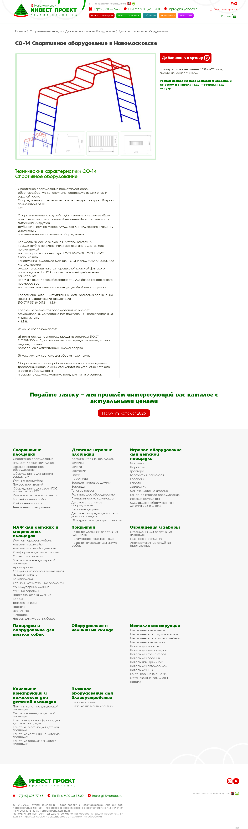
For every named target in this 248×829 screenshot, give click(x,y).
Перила (135, 681)
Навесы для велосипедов (148, 650)
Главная (20, 31)
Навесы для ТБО (141, 669)
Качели (76, 466)
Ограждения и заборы (155, 527)
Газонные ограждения (146, 538)
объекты (150, 15)
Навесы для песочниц (146, 657)
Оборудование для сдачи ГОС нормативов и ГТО (35, 490)
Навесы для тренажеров (148, 654)
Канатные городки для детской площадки (35, 742)
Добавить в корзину (186, 58)
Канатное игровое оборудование (155, 494)
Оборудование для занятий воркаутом (33, 475)
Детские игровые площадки (91, 452)
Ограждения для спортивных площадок (151, 533)
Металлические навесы (147, 630)
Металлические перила (147, 642)
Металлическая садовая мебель (154, 634)
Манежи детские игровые (149, 490)
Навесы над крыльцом (146, 661)
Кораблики (138, 478)
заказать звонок (129, 15)
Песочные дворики (85, 509)
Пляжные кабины (25, 574)
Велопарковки (23, 578)
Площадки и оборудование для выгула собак (33, 629)
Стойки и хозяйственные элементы (38, 582)
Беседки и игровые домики (91, 482)
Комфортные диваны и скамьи (36, 552)
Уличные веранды (26, 590)
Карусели (78, 470)
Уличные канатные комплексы (35, 495)
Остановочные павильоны (149, 677)
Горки (75, 474)
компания (168, 15)
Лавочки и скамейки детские (34, 548)
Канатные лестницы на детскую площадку (36, 735)
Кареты (135, 482)
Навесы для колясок (144, 646)
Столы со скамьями (28, 556)
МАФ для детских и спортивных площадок (35, 531)
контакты (186, 15)
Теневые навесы (83, 490)
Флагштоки (21, 614)
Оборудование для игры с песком (96, 520)
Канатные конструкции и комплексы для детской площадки (34, 695)
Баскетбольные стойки (29, 499)
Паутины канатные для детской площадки (35, 708)
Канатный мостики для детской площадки (36, 728)
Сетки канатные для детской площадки (34, 715)
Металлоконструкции (155, 625)
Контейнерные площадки (148, 673)
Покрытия (83, 527)
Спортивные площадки (46, 31)
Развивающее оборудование (93, 494)
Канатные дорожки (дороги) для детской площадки (36, 721)
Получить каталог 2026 (124, 413)
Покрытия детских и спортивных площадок (94, 533)
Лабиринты (138, 486)
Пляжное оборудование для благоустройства (92, 693)
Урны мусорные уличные (31, 586)
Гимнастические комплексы (34, 462)
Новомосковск (45, 5)
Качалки (77, 462)
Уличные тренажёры (28, 480)
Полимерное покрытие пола (92, 538)
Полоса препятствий (28, 484)
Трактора (137, 471)
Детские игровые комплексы (92, 458)
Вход (217, 9)
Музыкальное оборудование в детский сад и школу (152, 504)
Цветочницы (21, 610)
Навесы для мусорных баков (34, 618)
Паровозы (137, 467)
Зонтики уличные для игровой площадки (34, 562)
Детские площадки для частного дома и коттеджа (95, 515)
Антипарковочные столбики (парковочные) (150, 544)
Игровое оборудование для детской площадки (156, 454)
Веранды (78, 486)
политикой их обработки (86, 816)
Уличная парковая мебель (32, 540)
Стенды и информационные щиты (38, 571)
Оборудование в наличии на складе (92, 627)
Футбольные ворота (27, 503)
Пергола (19, 606)
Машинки (137, 463)
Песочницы (79, 478)
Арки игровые (23, 567)
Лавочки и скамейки (28, 544)
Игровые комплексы (145, 498)
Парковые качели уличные (32, 594)
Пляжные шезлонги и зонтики (92, 706)
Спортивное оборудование (33, 458)
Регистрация (229, 9)
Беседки (19, 598)
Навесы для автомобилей (148, 665)
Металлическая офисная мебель (155, 638)
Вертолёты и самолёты (147, 474)
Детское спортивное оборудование (90, 31)
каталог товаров (102, 15)
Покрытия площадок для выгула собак (94, 544)
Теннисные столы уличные (31, 507)
